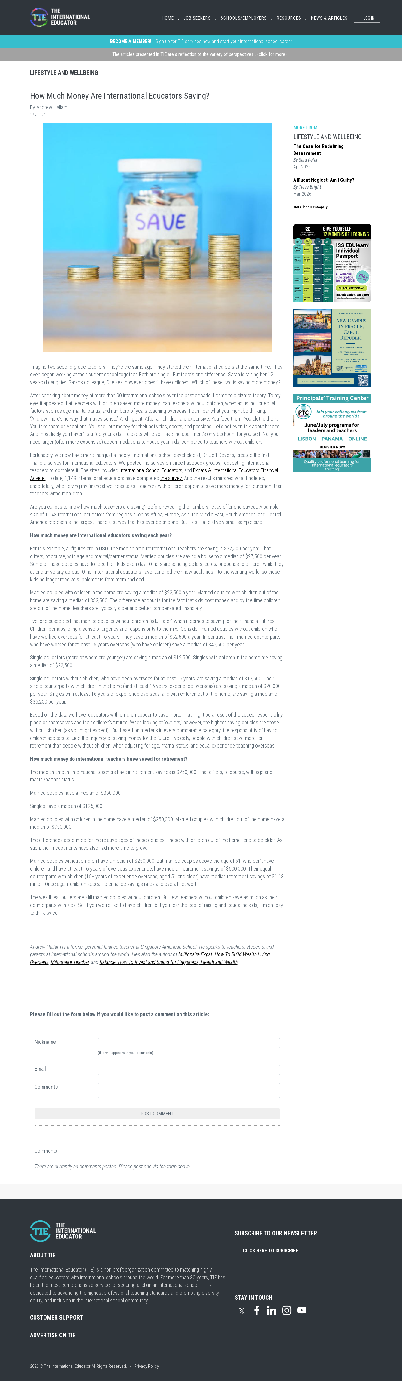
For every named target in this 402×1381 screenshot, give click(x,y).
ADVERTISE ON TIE (52, 1335)
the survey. (171, 478)
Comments (46, 1087)
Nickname (45, 1042)
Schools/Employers (244, 18)
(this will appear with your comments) (125, 1053)
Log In (367, 18)
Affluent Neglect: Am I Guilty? (323, 180)
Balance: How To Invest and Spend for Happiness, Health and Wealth (169, 962)
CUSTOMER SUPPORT (56, 1317)
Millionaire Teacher (70, 962)
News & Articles (329, 18)
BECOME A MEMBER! (130, 41)
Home (168, 18)
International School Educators (150, 470)
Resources (289, 18)
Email (40, 1068)
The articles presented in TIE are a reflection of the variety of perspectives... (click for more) (199, 54)
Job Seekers (197, 18)
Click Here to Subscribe (270, 1250)
